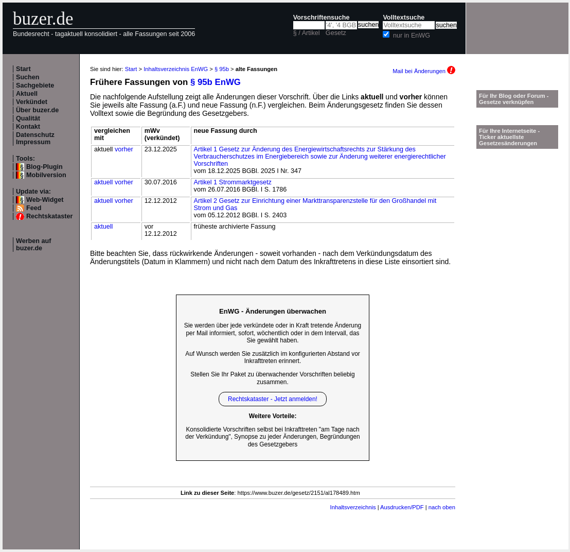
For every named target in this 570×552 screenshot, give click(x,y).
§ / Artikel (306, 33)
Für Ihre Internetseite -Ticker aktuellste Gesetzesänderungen (509, 137)
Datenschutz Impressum (35, 138)
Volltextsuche (403, 17)
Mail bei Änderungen (424, 71)
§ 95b (222, 69)
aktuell (103, 182)
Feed (33, 208)
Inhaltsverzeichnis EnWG (176, 69)
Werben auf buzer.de (33, 244)
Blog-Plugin (44, 166)
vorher (124, 149)
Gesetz (336, 33)
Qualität (28, 118)
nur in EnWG (411, 35)
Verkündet (31, 102)
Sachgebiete (35, 85)
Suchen (28, 77)
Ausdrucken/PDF (402, 507)
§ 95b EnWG (215, 82)
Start (23, 69)
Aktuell (27, 93)
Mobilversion (46, 175)
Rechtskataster (49, 216)
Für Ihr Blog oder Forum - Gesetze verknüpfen (514, 99)
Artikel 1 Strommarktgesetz (233, 182)
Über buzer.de (37, 110)
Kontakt (28, 126)
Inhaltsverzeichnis (353, 507)
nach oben (442, 507)
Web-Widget (44, 199)
